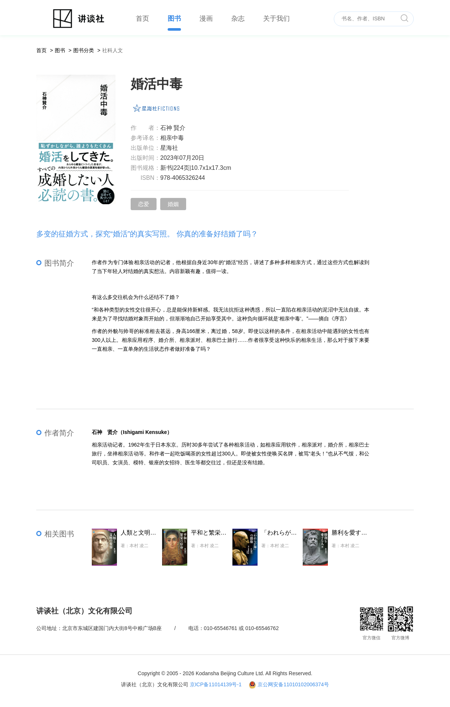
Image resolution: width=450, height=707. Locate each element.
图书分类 (83, 50)
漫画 (206, 18)
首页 (142, 18)
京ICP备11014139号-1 (216, 684)
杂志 (238, 18)
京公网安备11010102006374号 (293, 684)
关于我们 (276, 18)
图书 (174, 18)
